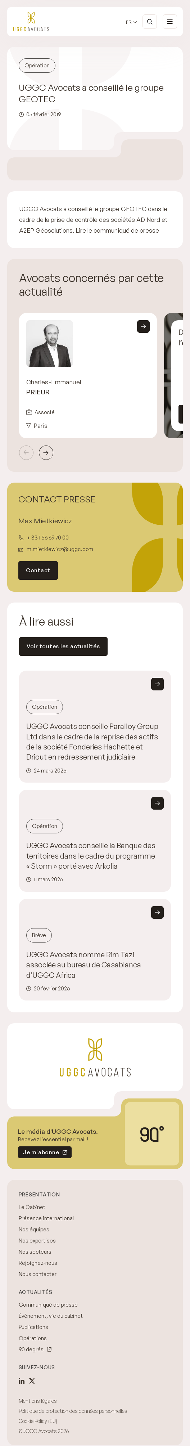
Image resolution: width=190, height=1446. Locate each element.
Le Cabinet (32, 1207)
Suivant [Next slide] (46, 453)
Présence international (46, 1218)
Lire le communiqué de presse (117, 230)
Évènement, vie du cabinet (51, 1315)
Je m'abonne (38, 1153)
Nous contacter (37, 1274)
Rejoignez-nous (38, 1262)
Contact (38, 570)
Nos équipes (34, 1229)
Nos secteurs (35, 1251)
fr (129, 22)
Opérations (33, 1338)
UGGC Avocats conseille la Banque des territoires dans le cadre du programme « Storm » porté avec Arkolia (90, 855)
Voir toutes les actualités (63, 646)
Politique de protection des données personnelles (73, 1411)
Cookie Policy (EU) (38, 1421)
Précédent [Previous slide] (26, 453)
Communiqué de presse (48, 1304)
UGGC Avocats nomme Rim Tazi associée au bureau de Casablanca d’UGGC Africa (83, 965)
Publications (33, 1327)
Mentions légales (38, 1401)
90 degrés (31, 1349)
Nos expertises (37, 1240)
